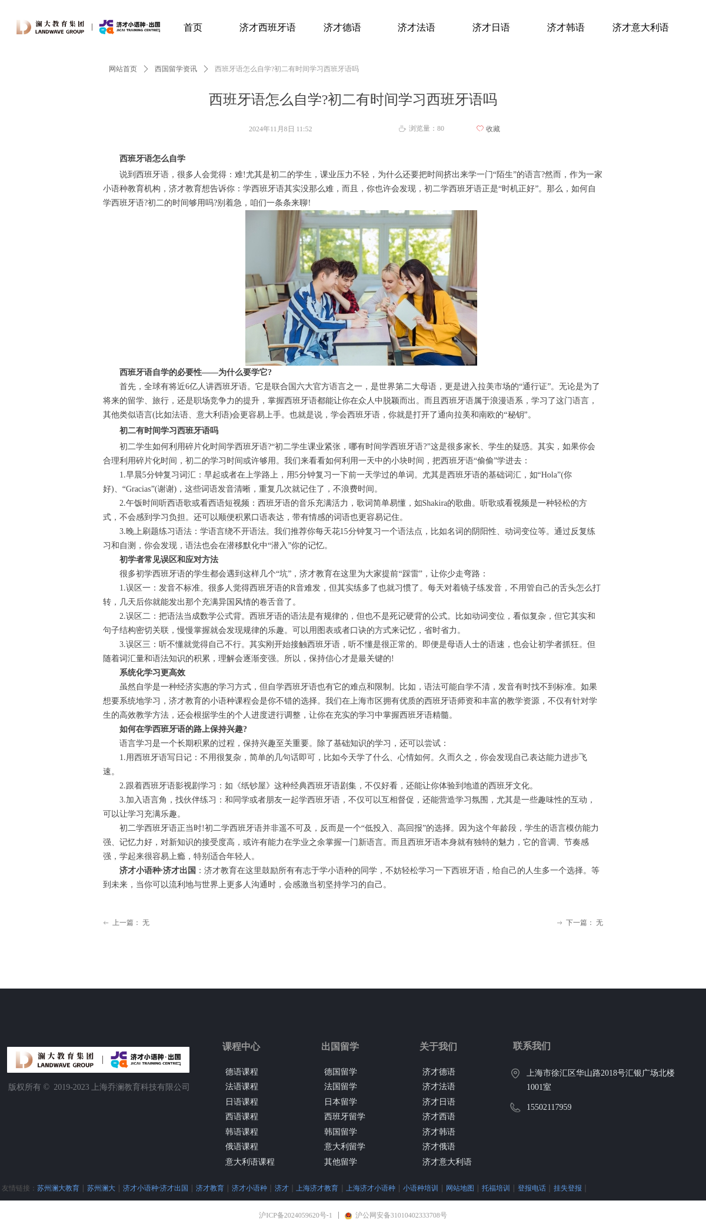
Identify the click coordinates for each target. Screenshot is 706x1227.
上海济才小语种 (370, 1188)
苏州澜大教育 (58, 1188)
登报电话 (532, 1188)
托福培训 (496, 1188)
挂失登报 (568, 1188)
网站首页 (123, 69)
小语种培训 (420, 1188)
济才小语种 (249, 1188)
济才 (282, 1188)
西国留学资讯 (176, 69)
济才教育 (210, 1188)
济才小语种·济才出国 (155, 1188)
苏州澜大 (101, 1188)
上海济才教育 (317, 1188)
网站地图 (460, 1188)
